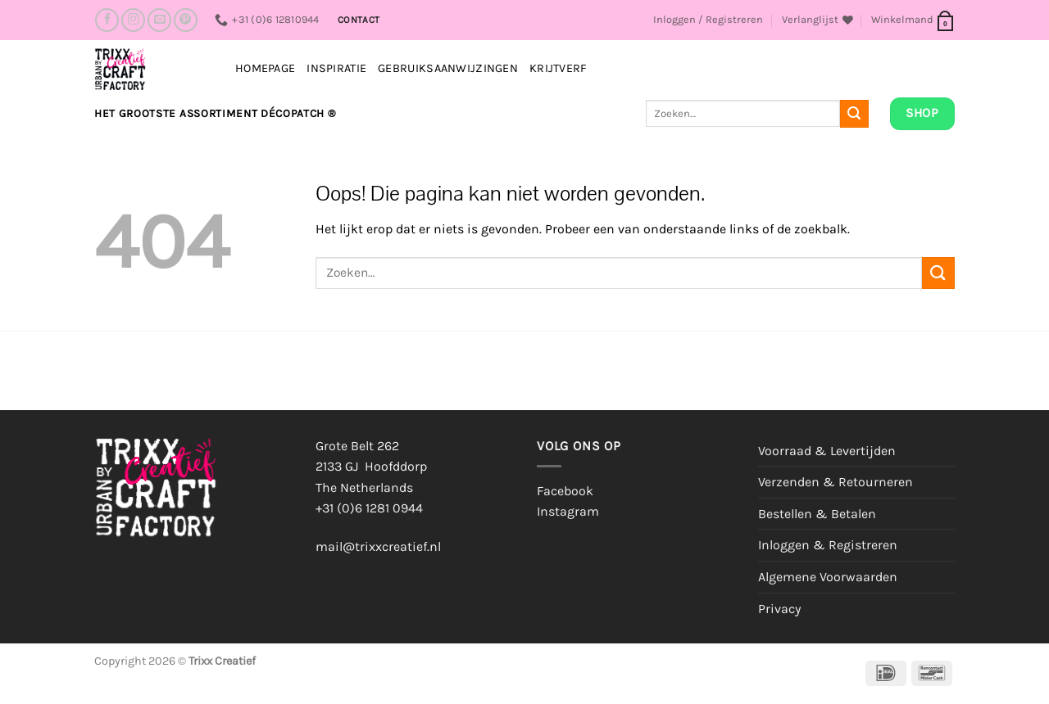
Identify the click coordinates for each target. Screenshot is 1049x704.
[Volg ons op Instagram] (133, 20)
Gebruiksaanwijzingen (448, 68)
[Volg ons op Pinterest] (186, 20)
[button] (708, 19)
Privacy (779, 608)
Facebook (565, 491)
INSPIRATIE (336, 68)
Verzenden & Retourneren (835, 482)
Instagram (568, 511)
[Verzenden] (854, 114)
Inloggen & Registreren (827, 545)
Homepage (265, 68)
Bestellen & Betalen (817, 513)
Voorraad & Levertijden (827, 450)
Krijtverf (558, 68)
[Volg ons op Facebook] (107, 20)
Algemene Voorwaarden (827, 576)
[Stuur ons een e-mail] (159, 20)
